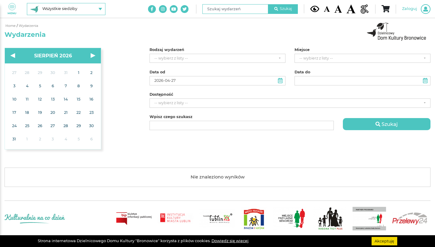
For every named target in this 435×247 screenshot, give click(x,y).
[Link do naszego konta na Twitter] (184, 9)
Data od (157, 72)
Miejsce (302, 50)
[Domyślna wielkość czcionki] (327, 9)
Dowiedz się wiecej (230, 241)
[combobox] (217, 58)
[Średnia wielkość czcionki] (338, 8)
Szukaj (283, 8)
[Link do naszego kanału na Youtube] (174, 9)
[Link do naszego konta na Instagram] (163, 9)
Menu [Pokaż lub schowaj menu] (12, 9)
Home (11, 26)
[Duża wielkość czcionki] (351, 9)
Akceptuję (384, 241)
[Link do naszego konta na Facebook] (152, 9)
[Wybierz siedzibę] (66, 9)
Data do (302, 72)
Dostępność (161, 94)
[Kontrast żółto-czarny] (314, 9)
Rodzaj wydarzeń (167, 50)
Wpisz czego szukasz (171, 117)
